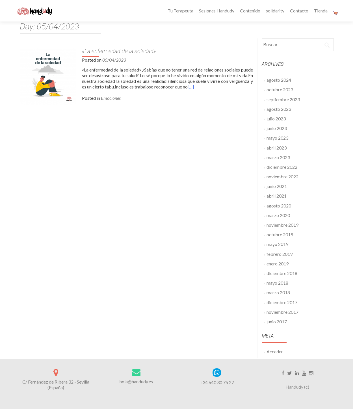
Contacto (299, 10)
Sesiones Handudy (216, 10)
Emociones (111, 98)
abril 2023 (277, 147)
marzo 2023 (278, 157)
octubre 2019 (280, 234)
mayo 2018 (277, 282)
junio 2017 (277, 321)
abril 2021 (277, 195)
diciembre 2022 (282, 167)
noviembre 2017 (282, 312)
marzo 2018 (278, 292)
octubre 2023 (280, 89)
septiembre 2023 (283, 99)
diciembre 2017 (282, 302)
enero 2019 (278, 263)
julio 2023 (276, 118)
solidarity (275, 10)
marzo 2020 (278, 215)
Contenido (250, 10)
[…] (191, 86)
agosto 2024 (279, 80)
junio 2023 (277, 128)
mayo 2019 (277, 244)
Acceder (275, 351)
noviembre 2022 (282, 176)
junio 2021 (277, 186)
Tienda (321, 10)
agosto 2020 (279, 205)
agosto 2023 (279, 109)
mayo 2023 (277, 137)
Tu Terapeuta (180, 10)
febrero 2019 (280, 254)
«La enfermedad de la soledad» (119, 51)
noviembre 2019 (282, 225)
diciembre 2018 (282, 273)
